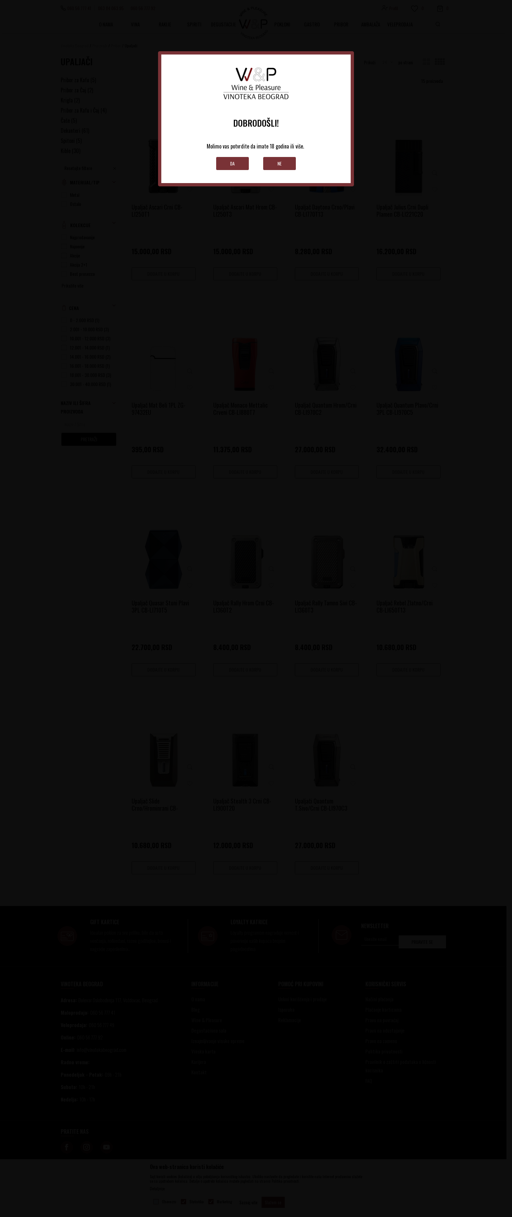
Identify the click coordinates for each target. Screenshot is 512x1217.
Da (232, 163)
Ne (280, 163)
